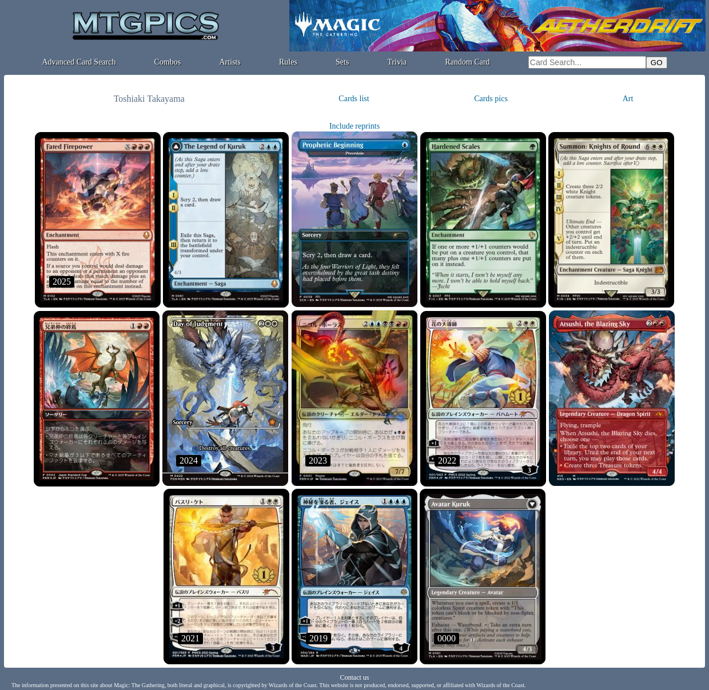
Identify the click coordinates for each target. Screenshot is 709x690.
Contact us (354, 677)
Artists (229, 62)
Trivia (397, 62)
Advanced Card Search (78, 62)
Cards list (353, 98)
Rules (288, 62)
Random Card (467, 62)
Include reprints (354, 126)
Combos (167, 62)
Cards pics (491, 98)
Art (628, 98)
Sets (342, 62)
